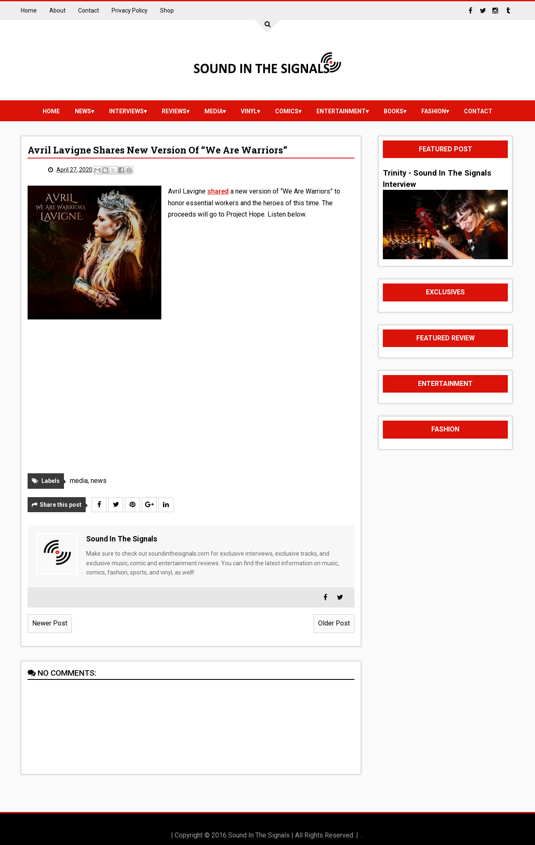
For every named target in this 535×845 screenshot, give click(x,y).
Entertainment (341, 111)
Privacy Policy (130, 10)
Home (29, 10)
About (57, 10)
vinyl (249, 111)
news (83, 111)
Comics (286, 111)
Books (393, 111)
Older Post (334, 623)
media (213, 111)
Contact (88, 10)
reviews (174, 111)
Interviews (126, 111)
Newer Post (49, 623)
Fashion (433, 111)
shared (218, 191)
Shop (167, 10)
